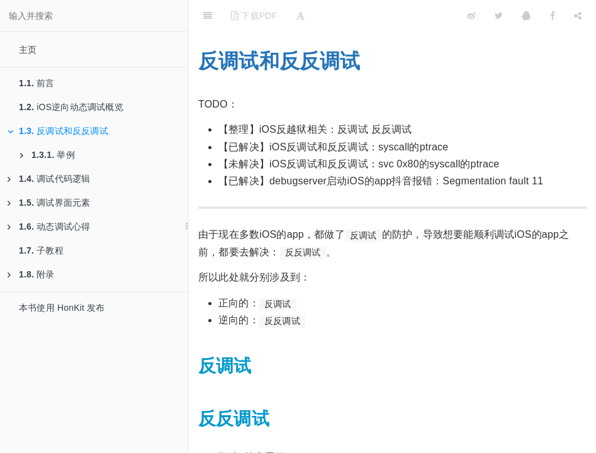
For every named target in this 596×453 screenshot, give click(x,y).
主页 (28, 50)
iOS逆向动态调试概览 (71, 107)
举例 (47, 155)
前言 (37, 83)
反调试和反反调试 (58, 131)
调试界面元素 (49, 203)
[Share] (578, 15)
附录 (31, 274)
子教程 (41, 250)
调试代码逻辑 (49, 179)
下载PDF (254, 16)
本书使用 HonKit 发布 (62, 308)
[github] (417, 15)
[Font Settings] (300, 15)
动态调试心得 (49, 226)
